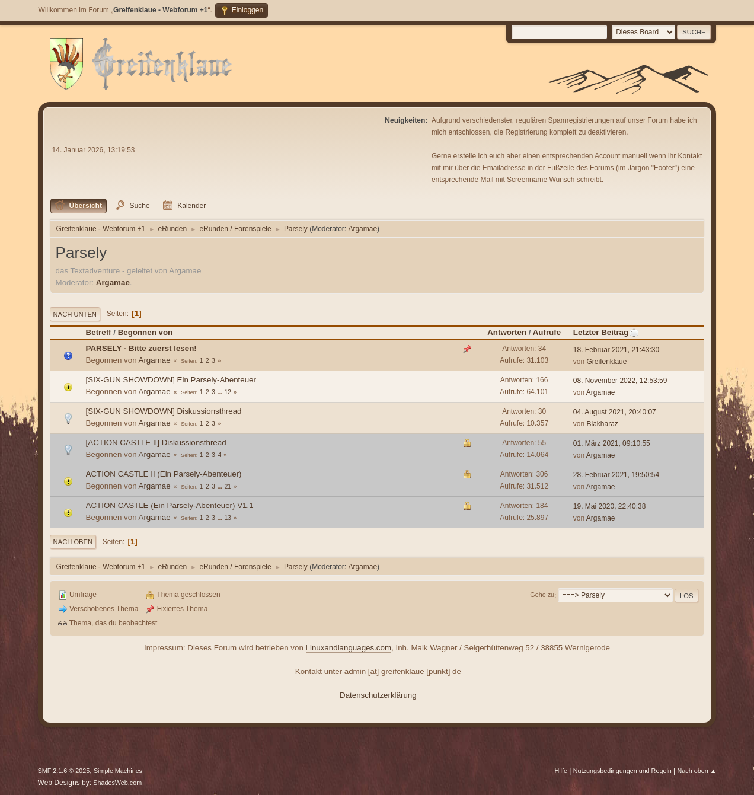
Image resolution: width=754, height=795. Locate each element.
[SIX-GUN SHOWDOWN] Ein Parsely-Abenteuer (171, 379)
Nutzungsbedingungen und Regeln (622, 770)
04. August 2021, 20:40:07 (614, 412)
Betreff (98, 332)
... (221, 392)
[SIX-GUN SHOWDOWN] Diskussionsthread (164, 411)
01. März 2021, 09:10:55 (611, 443)
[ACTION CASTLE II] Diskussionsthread (156, 442)
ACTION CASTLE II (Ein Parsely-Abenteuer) (164, 474)
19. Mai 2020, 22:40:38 (609, 506)
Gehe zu (542, 595)
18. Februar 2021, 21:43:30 (616, 350)
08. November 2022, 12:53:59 (620, 380)
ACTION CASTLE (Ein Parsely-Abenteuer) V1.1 (170, 505)
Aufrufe (547, 332)
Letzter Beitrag (606, 332)
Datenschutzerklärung (378, 695)
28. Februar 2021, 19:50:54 (616, 475)
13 (228, 518)
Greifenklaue (607, 361)
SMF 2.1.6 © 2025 (64, 770)
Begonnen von (145, 332)
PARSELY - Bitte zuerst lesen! (141, 348)
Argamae (362, 229)
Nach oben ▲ (697, 770)
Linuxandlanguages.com (349, 647)
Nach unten (75, 314)
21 (228, 486)
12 (228, 392)
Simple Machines (118, 770)
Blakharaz (602, 424)
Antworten (506, 332)
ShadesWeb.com (117, 782)
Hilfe (560, 770)
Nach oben (73, 541)
